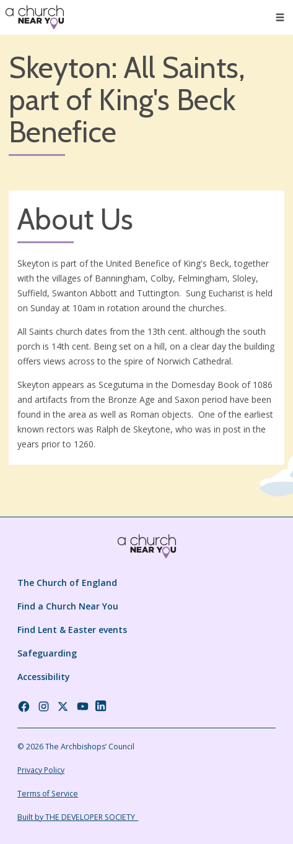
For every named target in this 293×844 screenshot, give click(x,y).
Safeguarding (47, 653)
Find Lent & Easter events (72, 629)
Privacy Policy (40, 770)
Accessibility (43, 677)
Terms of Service (47, 793)
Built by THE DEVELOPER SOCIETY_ (77, 817)
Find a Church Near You (67, 606)
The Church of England (67, 582)
